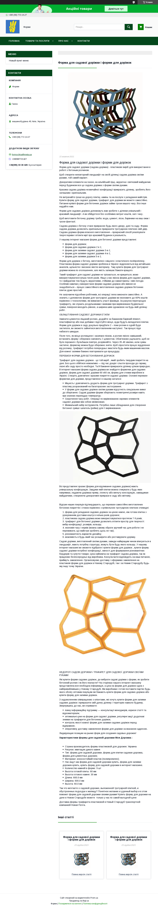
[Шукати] (129, 27)
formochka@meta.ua (22, 154)
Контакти (84, 41)
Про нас (63, 41)
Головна (14, 41)
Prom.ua (94, 898)
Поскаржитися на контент (69, 904)
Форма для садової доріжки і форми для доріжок (81, 838)
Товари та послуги (37, 41)
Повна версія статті (81, 874)
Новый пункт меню (19, 60)
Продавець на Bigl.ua (79, 901)
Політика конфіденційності (95, 904)
